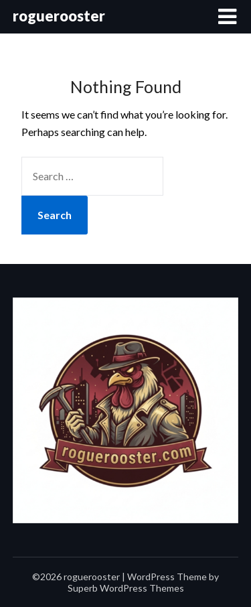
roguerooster (59, 16)
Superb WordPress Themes (126, 588)
